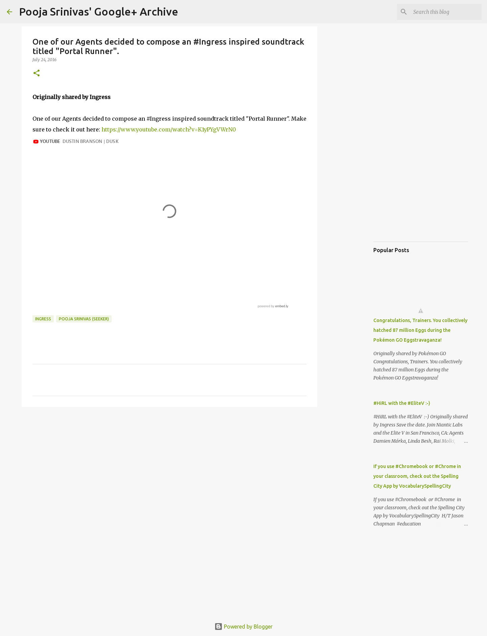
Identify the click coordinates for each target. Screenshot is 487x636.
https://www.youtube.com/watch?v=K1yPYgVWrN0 (168, 129)
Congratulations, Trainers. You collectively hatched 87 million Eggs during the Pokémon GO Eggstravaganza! (420, 330)
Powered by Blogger (243, 626)
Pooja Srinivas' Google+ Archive (98, 11)
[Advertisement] (169, 464)
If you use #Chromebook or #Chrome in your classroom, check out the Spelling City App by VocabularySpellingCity (417, 476)
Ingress (43, 319)
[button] (36, 73)
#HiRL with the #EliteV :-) (401, 403)
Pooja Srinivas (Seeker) (84, 319)
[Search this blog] (446, 12)
